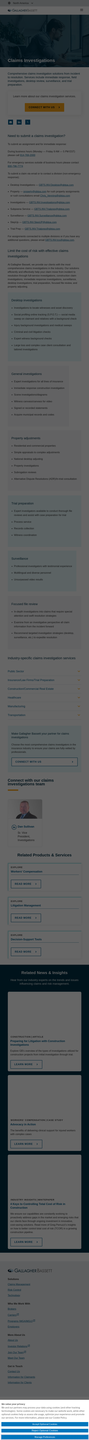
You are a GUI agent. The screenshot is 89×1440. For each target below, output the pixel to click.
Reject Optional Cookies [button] (45, 1430)
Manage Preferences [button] (45, 1437)
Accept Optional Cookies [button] (44, 1424)
